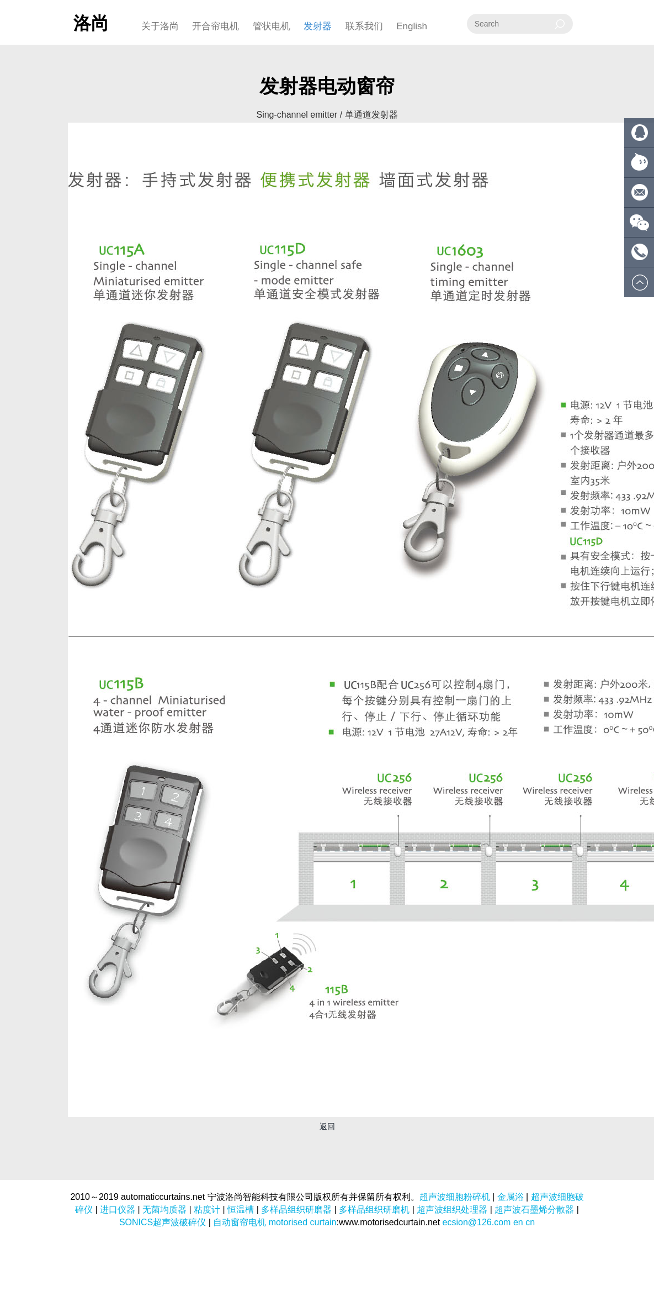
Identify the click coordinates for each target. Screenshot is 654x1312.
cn (530, 1222)
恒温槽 (240, 1209)
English (411, 26)
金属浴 (510, 1197)
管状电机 (271, 26)
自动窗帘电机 (239, 1222)
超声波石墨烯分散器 (534, 1209)
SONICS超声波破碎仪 (162, 1222)
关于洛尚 (160, 26)
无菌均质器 (164, 1209)
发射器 (318, 26)
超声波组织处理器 (452, 1209)
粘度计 (207, 1209)
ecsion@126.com (477, 1222)
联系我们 (364, 26)
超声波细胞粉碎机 (454, 1197)
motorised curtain (303, 1222)
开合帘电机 (215, 26)
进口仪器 (117, 1209)
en (518, 1222)
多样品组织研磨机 (374, 1209)
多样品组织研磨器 (296, 1209)
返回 (327, 1126)
